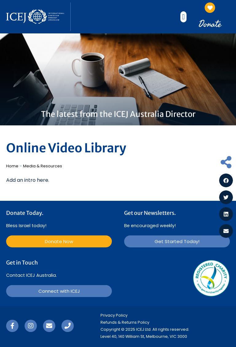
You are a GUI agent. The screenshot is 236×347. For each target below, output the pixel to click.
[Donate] (210, 7)
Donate (210, 23)
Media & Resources (42, 166)
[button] (183, 16)
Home (12, 166)
